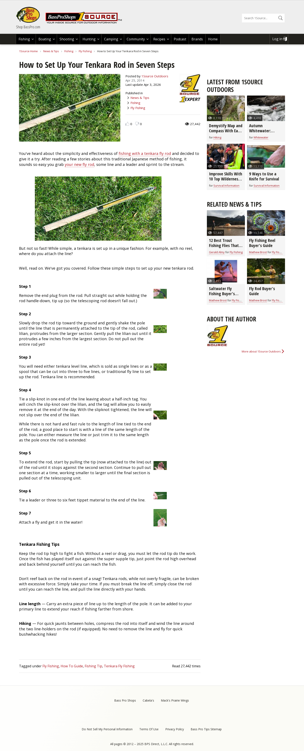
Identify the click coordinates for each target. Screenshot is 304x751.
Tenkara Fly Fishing (119, 666)
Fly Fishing (85, 51)
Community (136, 39)
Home (213, 39)
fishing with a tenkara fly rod (145, 153)
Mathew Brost (258, 252)
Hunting (89, 39)
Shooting (67, 39)
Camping (111, 39)
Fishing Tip (93, 666)
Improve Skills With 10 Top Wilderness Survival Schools (225, 179)
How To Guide (72, 666)
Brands (197, 39)
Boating (44, 39)
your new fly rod (79, 164)
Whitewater (261, 137)
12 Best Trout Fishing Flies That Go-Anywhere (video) (224, 248)
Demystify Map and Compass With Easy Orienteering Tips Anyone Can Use (225, 133)
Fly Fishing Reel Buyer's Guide (262, 243)
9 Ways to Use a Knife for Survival (264, 176)
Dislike (137, 124)
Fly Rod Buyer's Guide (262, 291)
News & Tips (51, 51)
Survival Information (226, 185)
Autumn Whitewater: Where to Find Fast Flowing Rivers (265, 133)
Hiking (217, 137)
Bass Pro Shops (125, 700)
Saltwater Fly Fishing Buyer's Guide (222, 294)
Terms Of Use (149, 729)
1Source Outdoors (154, 76)
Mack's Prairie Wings (175, 700)
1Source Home (28, 51)
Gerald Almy (217, 252)
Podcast (180, 39)
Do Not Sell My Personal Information (107, 729)
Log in (277, 39)
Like (127, 124)
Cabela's (148, 700)
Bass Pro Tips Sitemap (206, 729)
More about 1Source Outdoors (261, 351)
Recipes (159, 39)
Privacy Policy (174, 729)
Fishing (24, 39)
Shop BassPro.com (28, 27)
